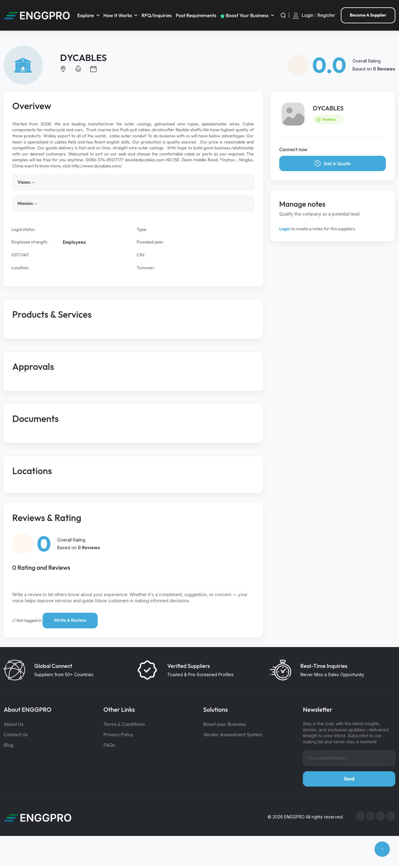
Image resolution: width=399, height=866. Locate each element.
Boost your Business (224, 723)
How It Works (118, 15)
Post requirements (196, 15)
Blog (8, 744)
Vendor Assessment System (232, 734)
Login (308, 15)
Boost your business (245, 15)
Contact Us (16, 734)
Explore (86, 15)
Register (327, 15)
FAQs (109, 744)
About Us (14, 723)
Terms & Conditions (124, 723)
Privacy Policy (119, 734)
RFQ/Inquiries (157, 15)
